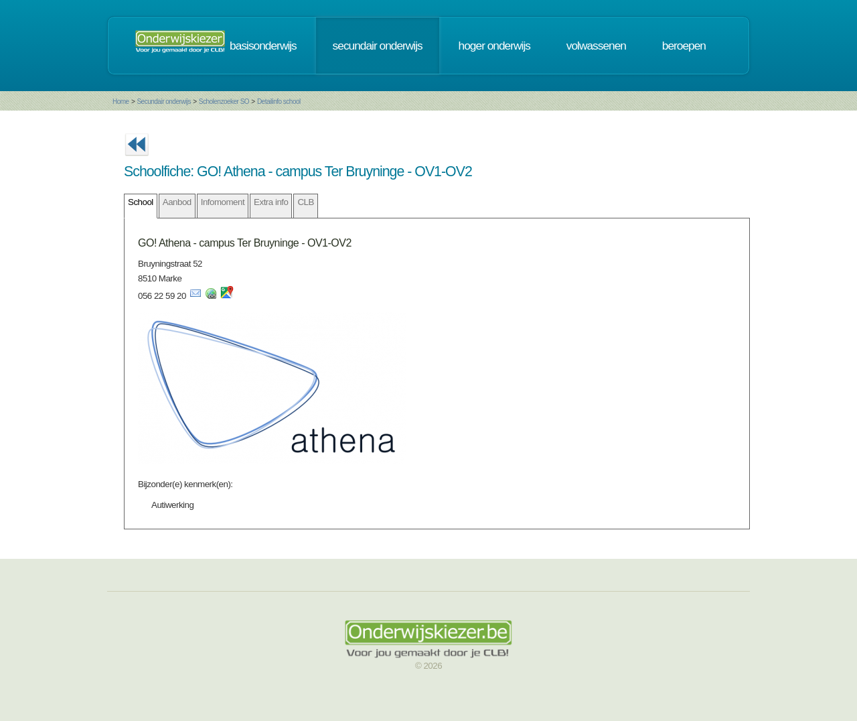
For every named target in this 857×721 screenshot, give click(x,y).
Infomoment (222, 202)
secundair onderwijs (377, 45)
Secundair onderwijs (164, 101)
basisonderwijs (263, 45)
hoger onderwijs (494, 45)
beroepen (684, 45)
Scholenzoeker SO (224, 101)
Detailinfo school (279, 101)
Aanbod (177, 202)
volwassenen (596, 45)
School (140, 202)
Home (120, 101)
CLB (305, 202)
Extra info (271, 202)
